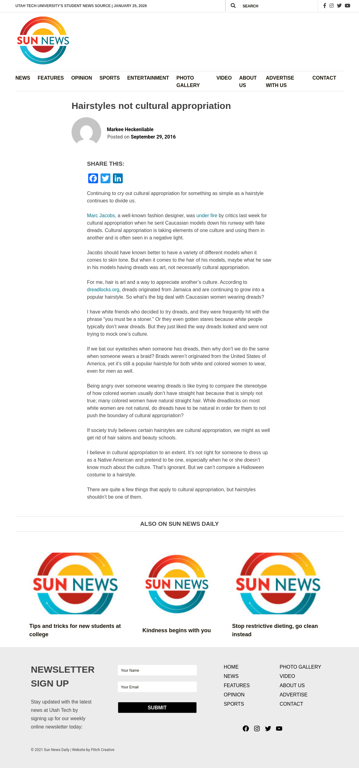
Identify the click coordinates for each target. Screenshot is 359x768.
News (22, 78)
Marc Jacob (101, 215)
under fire (206, 215)
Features (51, 78)
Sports (110, 78)
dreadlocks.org (103, 289)
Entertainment (148, 78)
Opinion (81, 78)
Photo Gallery (188, 81)
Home (231, 667)
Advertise (293, 694)
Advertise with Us (280, 81)
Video (224, 78)
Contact (324, 78)
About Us (248, 81)
